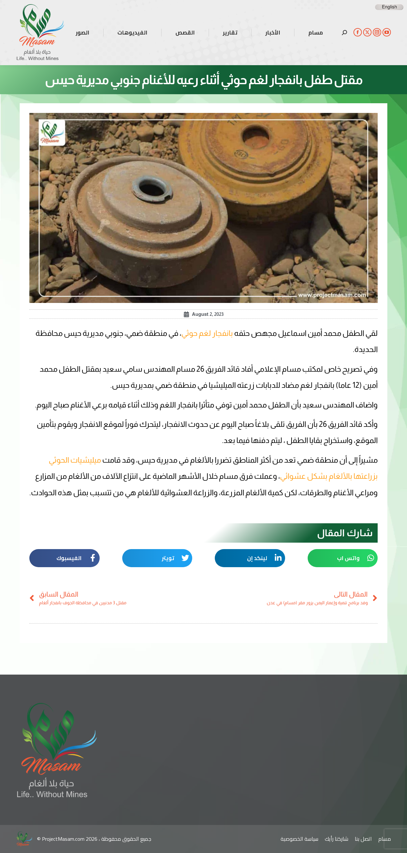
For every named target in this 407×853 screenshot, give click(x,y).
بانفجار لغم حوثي (207, 333)
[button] (343, 558)
